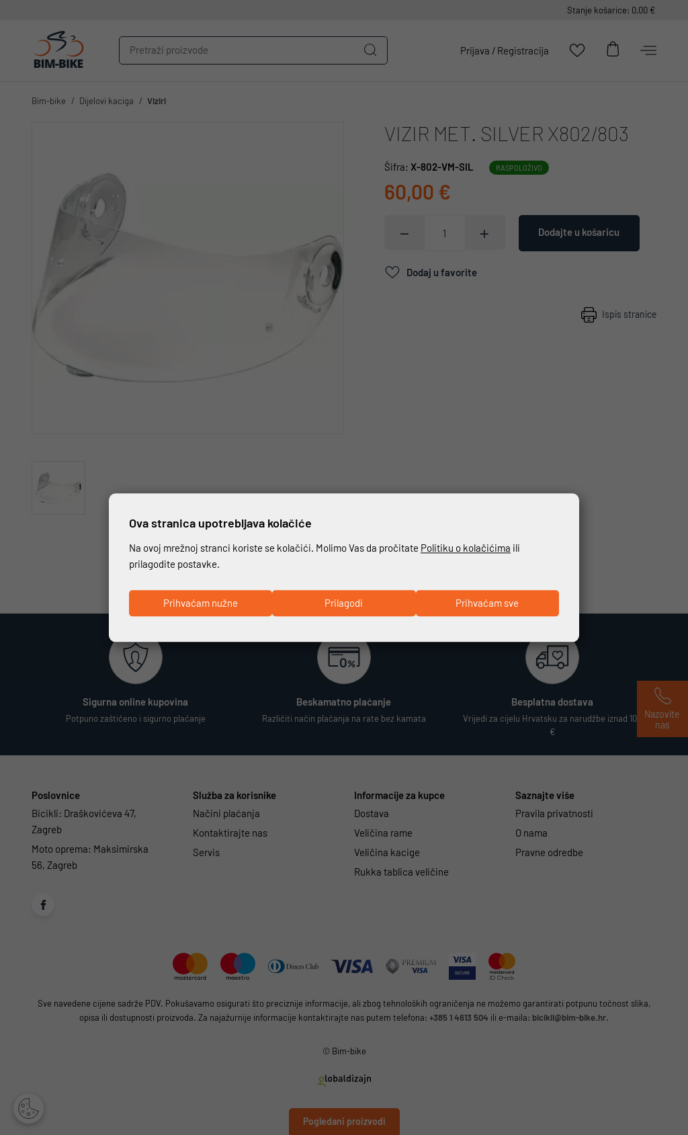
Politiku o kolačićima (466, 548)
